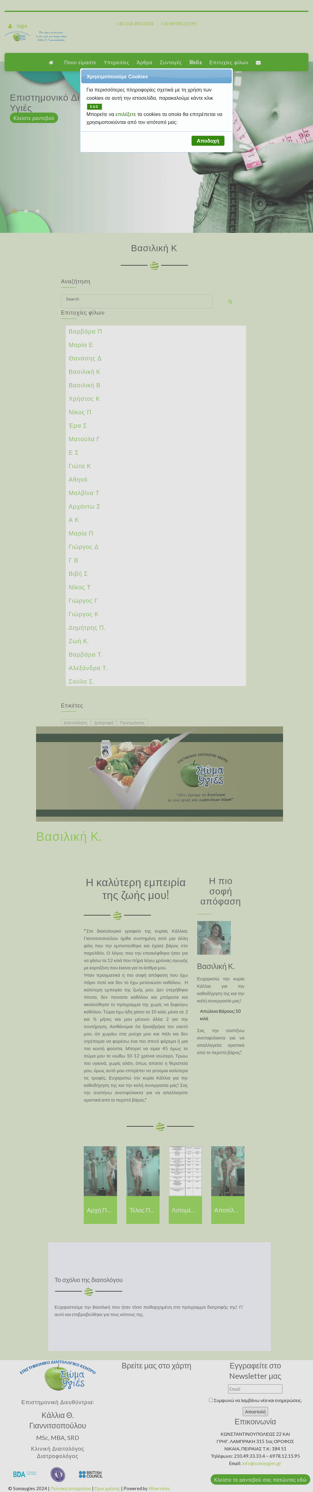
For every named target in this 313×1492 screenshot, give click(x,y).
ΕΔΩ (94, 106)
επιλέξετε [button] (126, 114)
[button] (207, 141)
